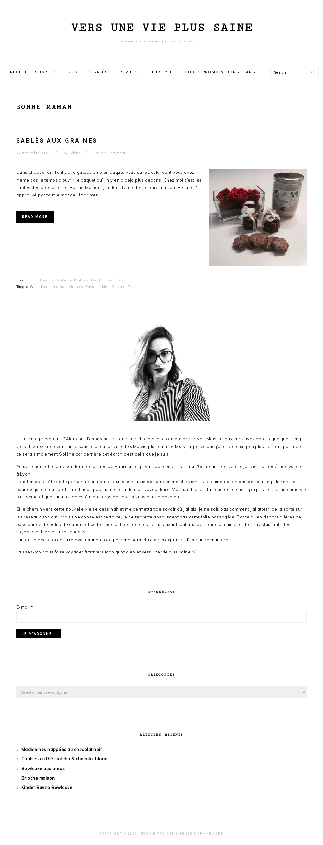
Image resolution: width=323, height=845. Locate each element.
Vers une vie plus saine (162, 27)
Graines (76, 286)
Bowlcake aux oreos (43, 768)
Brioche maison (38, 777)
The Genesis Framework (197, 833)
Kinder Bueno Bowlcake (47, 787)
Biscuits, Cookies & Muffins (63, 280)
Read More (35, 217)
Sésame (118, 286)
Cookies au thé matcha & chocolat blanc (64, 758)
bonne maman (54, 286)
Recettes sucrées (105, 280)
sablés (103, 286)
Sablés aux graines (56, 140)
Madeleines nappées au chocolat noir (61, 749)
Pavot (90, 286)
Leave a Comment (109, 153)
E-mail (24, 607)
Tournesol (136, 286)
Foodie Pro (153, 833)
